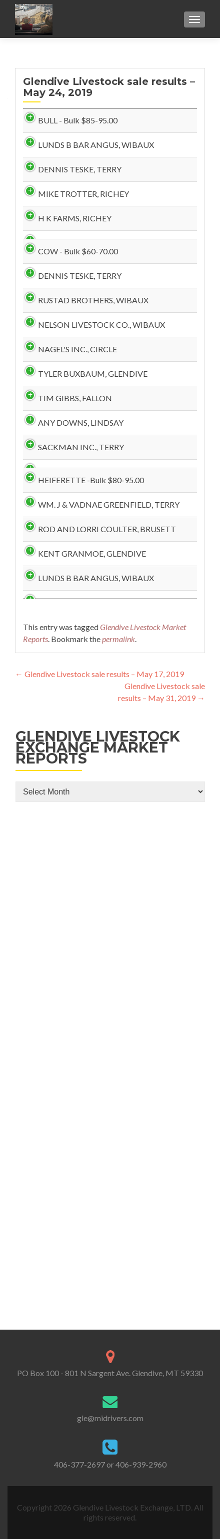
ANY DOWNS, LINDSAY (53, 750)
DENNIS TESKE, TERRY (56, 225)
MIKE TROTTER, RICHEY (47, 289)
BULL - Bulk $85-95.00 (58, 128)
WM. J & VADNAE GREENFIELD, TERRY (53, 896)
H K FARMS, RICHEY (49, 338)
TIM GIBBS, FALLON (49, 694)
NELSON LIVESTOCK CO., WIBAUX (58, 548)
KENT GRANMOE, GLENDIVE (50, 1033)
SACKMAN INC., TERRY (58, 790)
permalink (118, 1166)
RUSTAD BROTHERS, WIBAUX (50, 492)
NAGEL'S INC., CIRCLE (53, 597)
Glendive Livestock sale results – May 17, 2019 (99, 1201)
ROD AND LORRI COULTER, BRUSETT (47, 968)
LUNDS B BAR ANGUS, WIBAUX (53, 176)
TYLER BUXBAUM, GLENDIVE (49, 645)
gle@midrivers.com (110, 1418)
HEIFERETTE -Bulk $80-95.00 (55, 839)
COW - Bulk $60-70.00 (49, 387)
